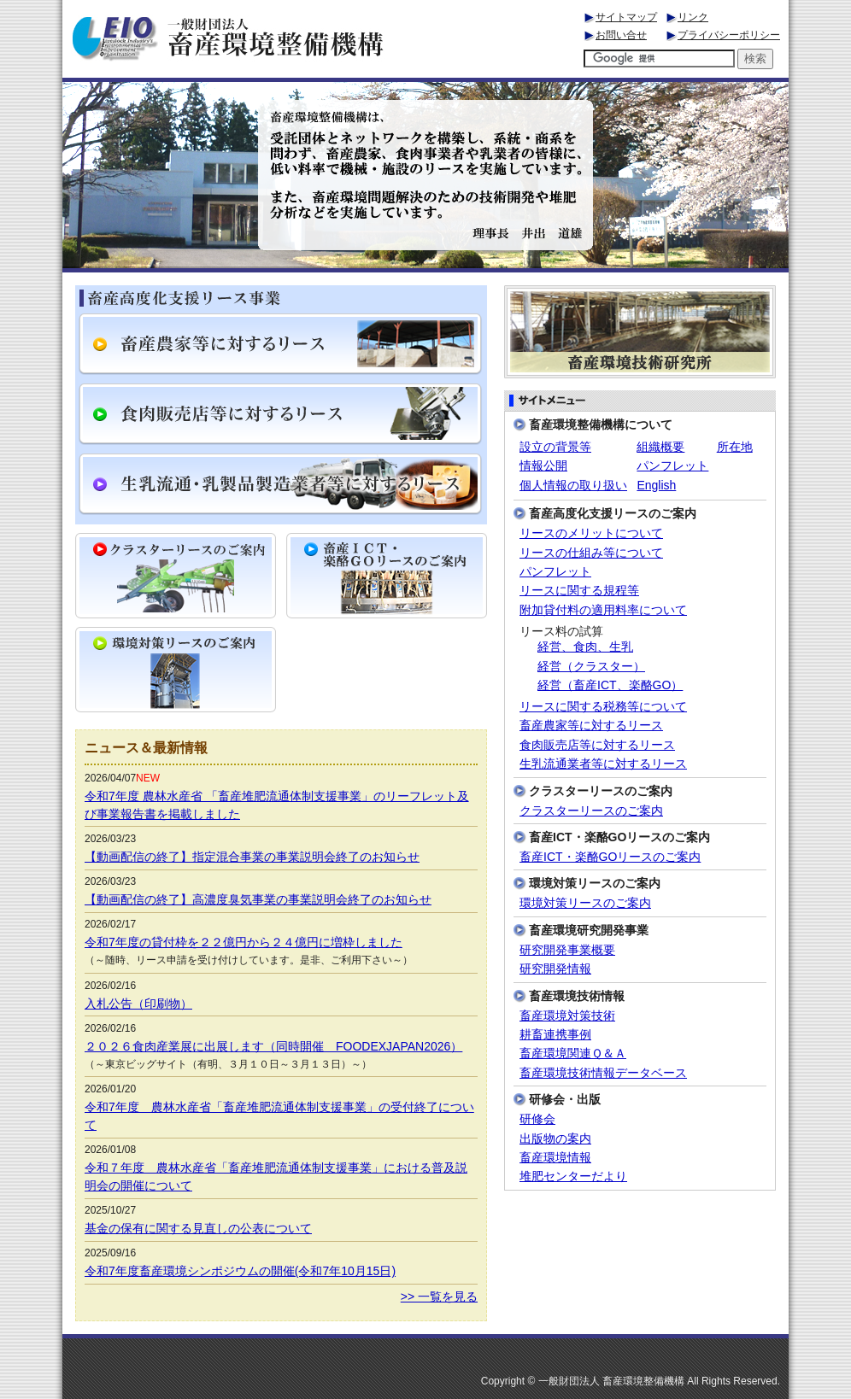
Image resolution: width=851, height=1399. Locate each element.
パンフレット (672, 465)
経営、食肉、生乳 (585, 647)
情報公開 (543, 465)
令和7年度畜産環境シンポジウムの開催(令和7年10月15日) (240, 1271)
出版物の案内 (555, 1139)
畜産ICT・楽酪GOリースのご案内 (610, 857)
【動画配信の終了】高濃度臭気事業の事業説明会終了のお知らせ (258, 899)
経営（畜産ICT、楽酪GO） (610, 685)
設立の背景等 (555, 447)
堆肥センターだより (573, 1176)
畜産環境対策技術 (567, 1016)
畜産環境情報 (555, 1157)
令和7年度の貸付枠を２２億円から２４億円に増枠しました (243, 942)
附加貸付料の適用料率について (603, 610)
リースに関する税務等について (603, 706)
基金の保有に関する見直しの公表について (198, 1228)
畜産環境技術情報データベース (603, 1073)
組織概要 (660, 447)
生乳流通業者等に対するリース (603, 764)
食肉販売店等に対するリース (597, 745)
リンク (693, 17)
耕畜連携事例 (555, 1034)
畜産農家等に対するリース (591, 725)
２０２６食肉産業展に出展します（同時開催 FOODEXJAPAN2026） (273, 1046)
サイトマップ (626, 17)
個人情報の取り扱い (573, 485)
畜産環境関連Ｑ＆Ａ (572, 1053)
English (656, 485)
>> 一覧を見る (439, 1296)
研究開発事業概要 (567, 950)
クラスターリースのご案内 (591, 811)
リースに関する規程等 (579, 590)
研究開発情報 (555, 969)
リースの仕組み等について (591, 553)
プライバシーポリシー (729, 35)
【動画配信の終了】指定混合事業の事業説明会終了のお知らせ (252, 856)
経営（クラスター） (591, 666)
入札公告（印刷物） (138, 1003)
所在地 (735, 447)
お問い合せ (621, 35)
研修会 (537, 1119)
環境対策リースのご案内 (585, 903)
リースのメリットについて (591, 533)
